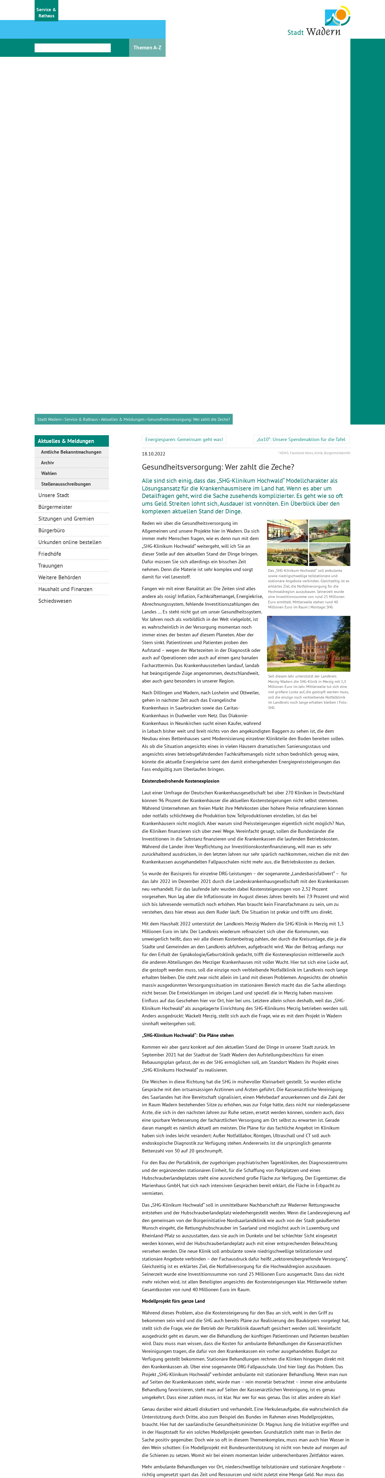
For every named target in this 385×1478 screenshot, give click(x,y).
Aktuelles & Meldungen (123, 33)
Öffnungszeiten (152, 1388)
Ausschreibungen (152, 1429)
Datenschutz (264, 1455)
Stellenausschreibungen (152, 1415)
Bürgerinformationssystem (152, 1401)
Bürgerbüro (211, 1439)
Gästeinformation (71, 1388)
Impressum (208, 1455)
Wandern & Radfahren (71, 1401)
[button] (46, 10)
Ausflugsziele (72, 1429)
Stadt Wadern (49, 33)
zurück (151, 1324)
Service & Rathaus (81, 33)
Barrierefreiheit (321, 1455)
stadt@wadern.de (224, 1428)
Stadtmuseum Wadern (72, 1415)
